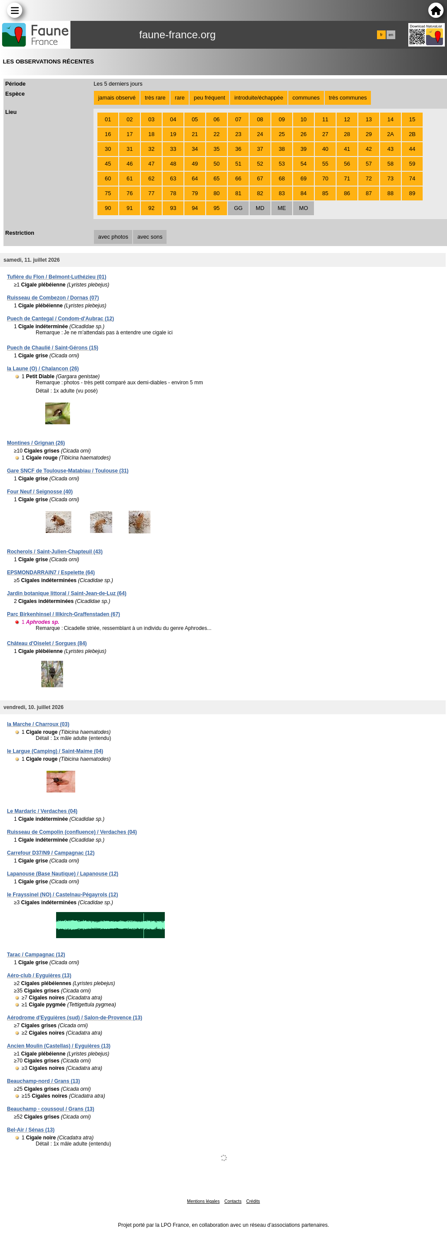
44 (412, 149)
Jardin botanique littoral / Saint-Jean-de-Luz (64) (67, 593)
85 (325, 193)
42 (369, 149)
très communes (348, 97)
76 (130, 193)
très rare (155, 97)
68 (282, 178)
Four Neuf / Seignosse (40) (40, 492)
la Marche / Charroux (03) (38, 724)
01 (108, 119)
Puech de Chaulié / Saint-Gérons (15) (52, 348)
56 (347, 163)
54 (303, 163)
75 (108, 193)
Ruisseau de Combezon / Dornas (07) (53, 298)
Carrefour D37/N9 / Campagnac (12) (50, 853)
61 (130, 178)
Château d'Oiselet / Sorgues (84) (47, 643)
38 (282, 149)
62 (151, 178)
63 (173, 178)
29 (369, 134)
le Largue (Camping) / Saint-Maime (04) (55, 751)
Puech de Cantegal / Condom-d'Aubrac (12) (60, 319)
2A (390, 134)
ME (281, 208)
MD (260, 208)
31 (130, 149)
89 (412, 193)
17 (130, 134)
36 (238, 149)
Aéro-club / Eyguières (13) (39, 975)
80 (216, 193)
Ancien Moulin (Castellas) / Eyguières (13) (58, 1046)
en (391, 35)
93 (173, 208)
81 (238, 193)
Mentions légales (203, 1201)
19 (173, 134)
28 (347, 134)
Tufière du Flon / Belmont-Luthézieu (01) (56, 277)
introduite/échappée (258, 97)
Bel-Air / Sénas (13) (30, 1130)
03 (151, 119)
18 (151, 134)
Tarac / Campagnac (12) (36, 955)
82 (260, 193)
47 (151, 163)
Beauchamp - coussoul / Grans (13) (50, 1109)
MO (303, 208)
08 (260, 119)
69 (303, 178)
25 (282, 134)
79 (195, 193)
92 (151, 208)
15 (412, 119)
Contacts (232, 1201)
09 (282, 119)
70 (325, 178)
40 (325, 149)
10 (303, 119)
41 (347, 149)
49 (195, 163)
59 (412, 163)
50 (216, 163)
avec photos (113, 236)
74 (412, 178)
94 (195, 208)
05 (195, 119)
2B (412, 134)
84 (303, 193)
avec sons (150, 236)
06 (216, 119)
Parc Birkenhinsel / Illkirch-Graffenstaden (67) (63, 614)
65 (216, 178)
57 (369, 163)
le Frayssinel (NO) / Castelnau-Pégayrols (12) (62, 895)
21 (195, 134)
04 (173, 119)
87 (369, 193)
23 (238, 134)
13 (369, 119)
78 (173, 193)
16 (108, 134)
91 (130, 208)
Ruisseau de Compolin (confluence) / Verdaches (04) (72, 832)
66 (238, 178)
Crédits (253, 1201)
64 (195, 178)
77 (151, 193)
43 (390, 149)
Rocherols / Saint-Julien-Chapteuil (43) (55, 552)
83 (282, 193)
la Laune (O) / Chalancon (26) (43, 369)
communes (306, 97)
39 (303, 149)
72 (369, 178)
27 (325, 134)
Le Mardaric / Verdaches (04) (42, 811)
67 (260, 178)
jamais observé (117, 97)
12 (347, 119)
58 (390, 163)
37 (260, 149)
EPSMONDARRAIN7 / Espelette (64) (51, 572)
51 (238, 163)
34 (195, 149)
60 (108, 178)
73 (390, 178)
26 (303, 134)
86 (347, 193)
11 (325, 119)
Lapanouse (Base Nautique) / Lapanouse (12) (62, 874)
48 (173, 163)
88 (390, 193)
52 (260, 163)
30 (108, 149)
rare (180, 97)
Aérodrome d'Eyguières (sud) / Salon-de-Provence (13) (74, 1018)
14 (390, 119)
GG (238, 208)
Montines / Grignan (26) (36, 443)
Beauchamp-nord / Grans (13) (43, 1081)
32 (151, 149)
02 (130, 119)
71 (347, 178)
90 (108, 208)
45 (108, 163)
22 (216, 134)
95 (216, 208)
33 (173, 149)
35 (216, 149)
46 (130, 163)
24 (260, 134)
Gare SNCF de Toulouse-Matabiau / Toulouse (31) (68, 471)
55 (325, 163)
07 (238, 119)
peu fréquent (209, 97)
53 (282, 163)
